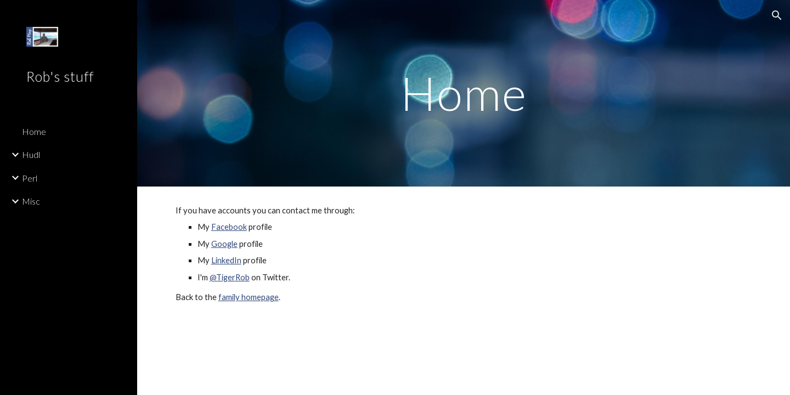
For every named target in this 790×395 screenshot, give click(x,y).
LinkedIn (226, 260)
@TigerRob (230, 277)
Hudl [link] (31, 154)
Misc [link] (31, 201)
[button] (777, 15)
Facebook (229, 227)
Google (224, 244)
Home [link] (34, 131)
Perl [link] (29, 178)
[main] (464, 93)
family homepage (248, 297)
